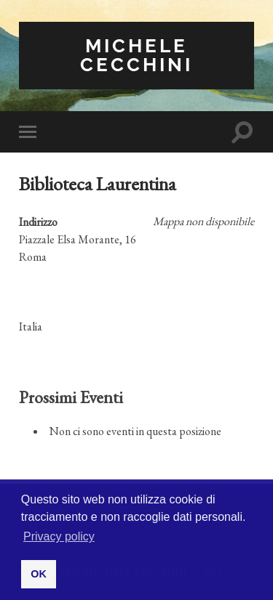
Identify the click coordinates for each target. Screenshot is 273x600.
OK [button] (39, 574)
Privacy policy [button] (59, 536)
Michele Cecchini (136, 55)
